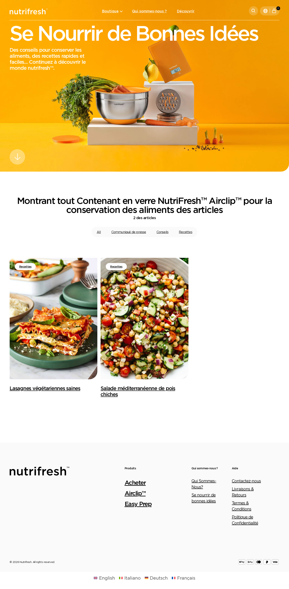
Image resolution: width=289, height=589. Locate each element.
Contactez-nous (246, 481)
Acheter (135, 482)
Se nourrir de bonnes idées (203, 498)
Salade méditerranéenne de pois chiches (138, 391)
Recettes (185, 232)
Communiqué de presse (128, 232)
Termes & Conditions (241, 506)
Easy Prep (138, 503)
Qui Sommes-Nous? (203, 484)
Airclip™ (135, 493)
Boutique (110, 11)
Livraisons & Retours (243, 492)
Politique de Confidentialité (245, 520)
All (99, 232)
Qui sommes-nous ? (149, 11)
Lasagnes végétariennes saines (45, 388)
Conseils (163, 232)
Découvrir (185, 11)
